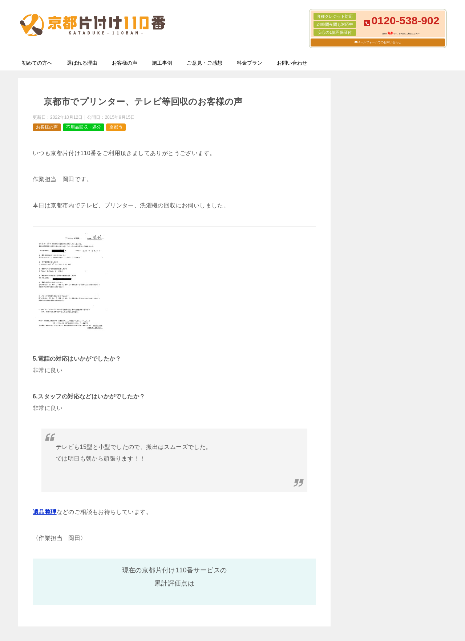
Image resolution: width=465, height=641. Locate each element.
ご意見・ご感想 (204, 63)
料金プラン (249, 63)
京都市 (115, 127)
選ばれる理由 (82, 63)
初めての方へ (37, 63)
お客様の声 (124, 63)
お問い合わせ (292, 63)
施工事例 (162, 63)
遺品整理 (45, 512)
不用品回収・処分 (83, 127)
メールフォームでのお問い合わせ (379, 42)
